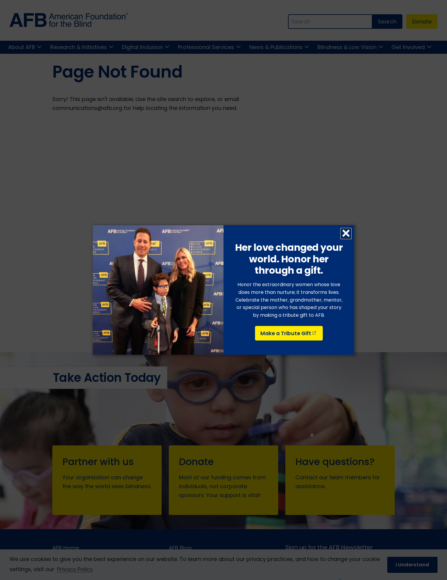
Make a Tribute (288, 333)
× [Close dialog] (346, 233)
